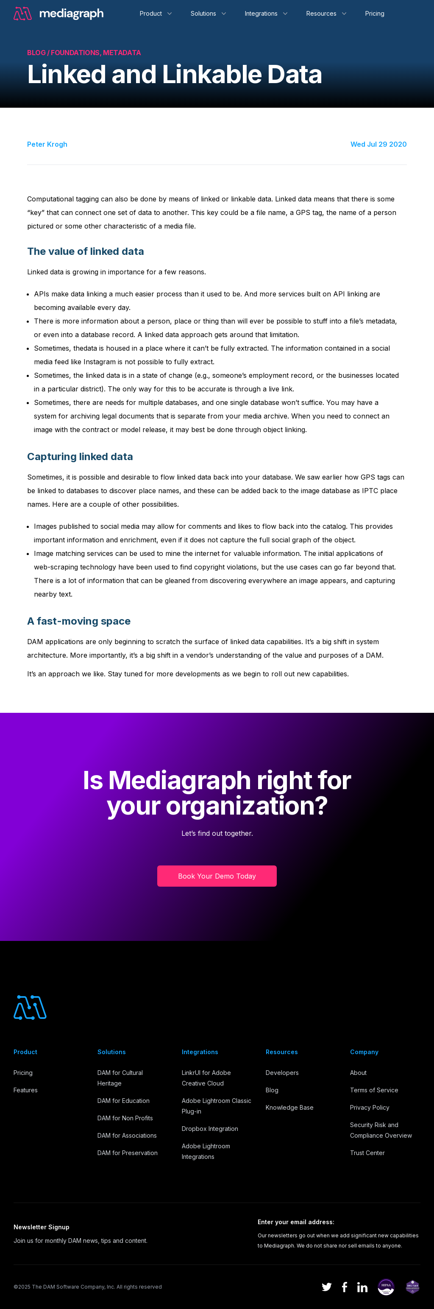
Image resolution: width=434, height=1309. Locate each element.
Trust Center (367, 1152)
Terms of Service (374, 1090)
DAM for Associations (127, 1135)
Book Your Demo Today (217, 876)
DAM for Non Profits (125, 1118)
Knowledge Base (290, 1107)
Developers (282, 1072)
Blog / (39, 52)
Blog (272, 1090)
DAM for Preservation (127, 1152)
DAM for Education (123, 1100)
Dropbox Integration (210, 1128)
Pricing (374, 13)
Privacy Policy (369, 1107)
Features (26, 1090)
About (358, 1072)
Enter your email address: (296, 1221)
